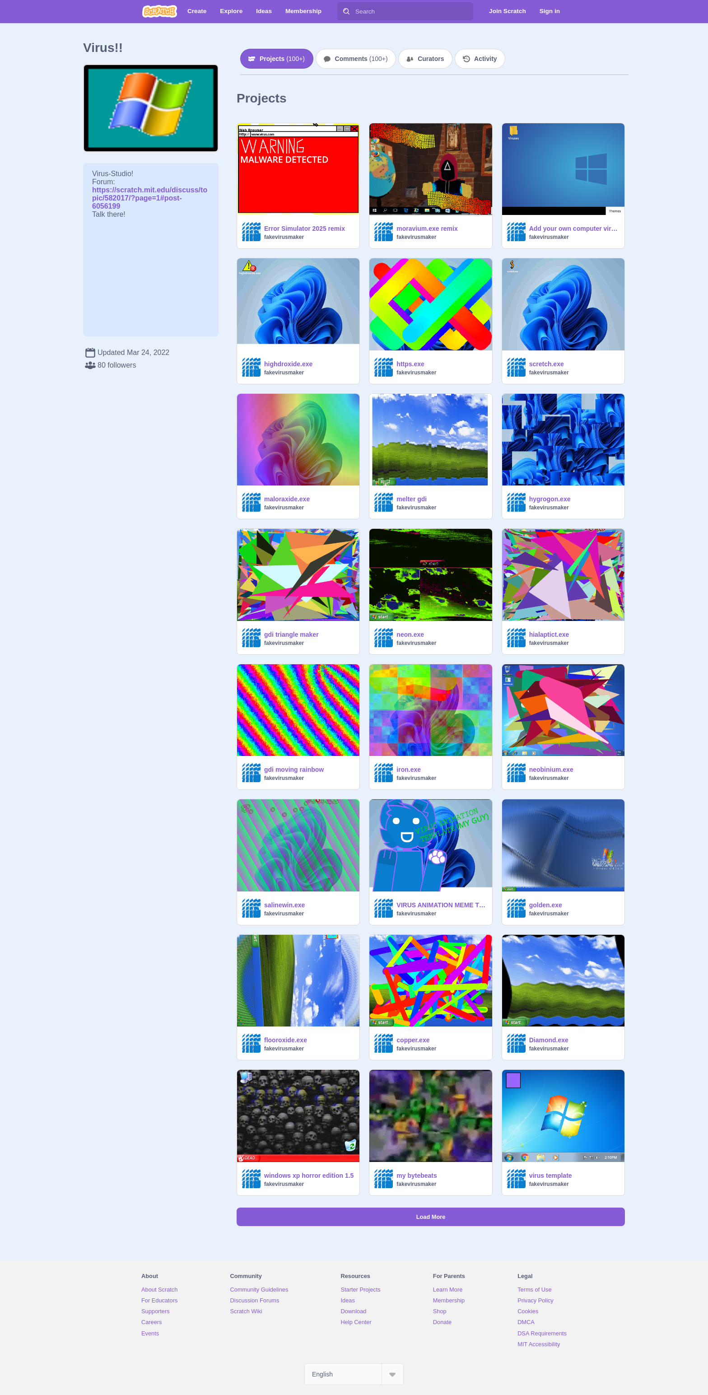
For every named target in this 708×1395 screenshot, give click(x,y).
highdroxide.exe (288, 364)
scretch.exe (546, 364)
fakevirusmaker (284, 237)
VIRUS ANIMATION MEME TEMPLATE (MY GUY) (441, 905)
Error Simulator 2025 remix (304, 228)
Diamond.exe (548, 1040)
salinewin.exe (284, 905)
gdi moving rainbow (294, 769)
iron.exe (408, 769)
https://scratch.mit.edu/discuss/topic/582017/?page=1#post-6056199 (149, 194)
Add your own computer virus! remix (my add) (574, 228)
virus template (550, 1175)
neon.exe (410, 634)
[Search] (346, 11)
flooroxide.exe (285, 1040)
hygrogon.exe (550, 499)
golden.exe (545, 905)
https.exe (410, 364)
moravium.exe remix (426, 228)
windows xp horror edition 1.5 (309, 1175)
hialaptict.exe (549, 634)
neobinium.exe (551, 769)
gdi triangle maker (291, 634)
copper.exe (412, 1040)
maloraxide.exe (287, 499)
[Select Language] (354, 1374)
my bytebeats (416, 1175)
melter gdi (411, 499)
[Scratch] (159, 11)
